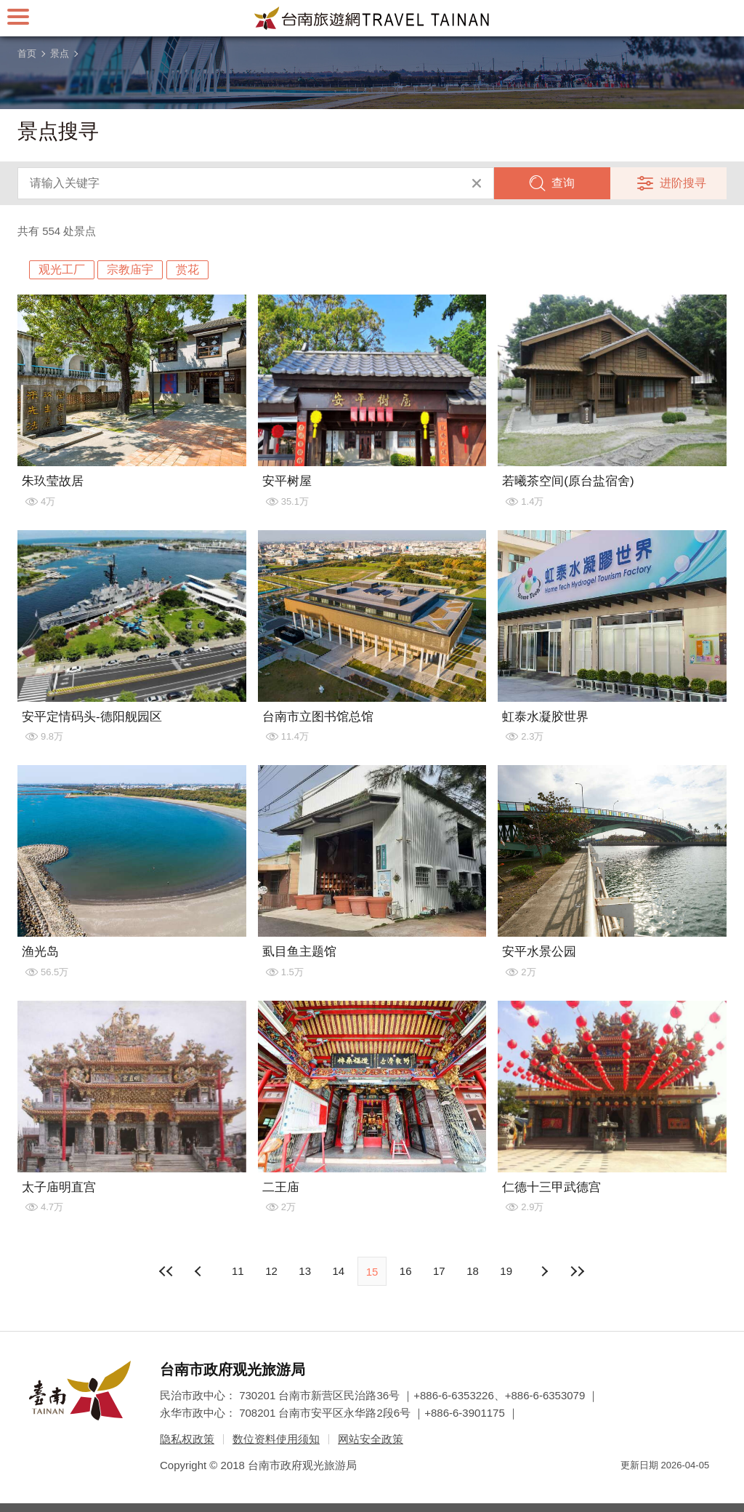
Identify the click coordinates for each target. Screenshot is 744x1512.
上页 (544, 1271)
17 (439, 1271)
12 (271, 1271)
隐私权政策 (187, 1439)
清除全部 (476, 183)
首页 (26, 53)
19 (506, 1271)
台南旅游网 (372, 18)
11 (238, 1271)
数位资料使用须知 (276, 1439)
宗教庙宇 (130, 269)
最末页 (577, 1271)
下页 (199, 1271)
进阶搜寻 (683, 183)
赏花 (187, 269)
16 (406, 1271)
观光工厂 (62, 269)
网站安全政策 (370, 1439)
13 (305, 1271)
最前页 (166, 1271)
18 (472, 1271)
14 (338, 1271)
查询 (563, 183)
